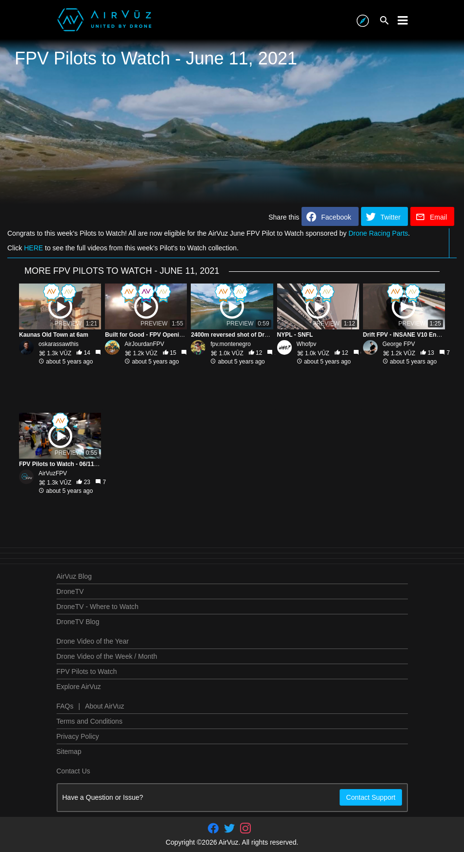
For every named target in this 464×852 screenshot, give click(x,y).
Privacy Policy (78, 736)
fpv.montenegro (230, 344)
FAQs (65, 706)
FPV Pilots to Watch (87, 671)
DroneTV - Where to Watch (98, 606)
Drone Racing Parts (378, 233)
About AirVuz (104, 706)
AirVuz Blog (74, 576)
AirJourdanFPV (144, 344)
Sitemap (69, 751)
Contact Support (370, 797)
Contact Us (73, 771)
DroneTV (70, 591)
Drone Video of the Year (93, 641)
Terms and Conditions (89, 721)
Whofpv (307, 344)
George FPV (399, 344)
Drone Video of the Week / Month (107, 656)
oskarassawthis (59, 344)
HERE (33, 248)
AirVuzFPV (53, 473)
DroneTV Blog (78, 622)
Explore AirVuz (79, 686)
